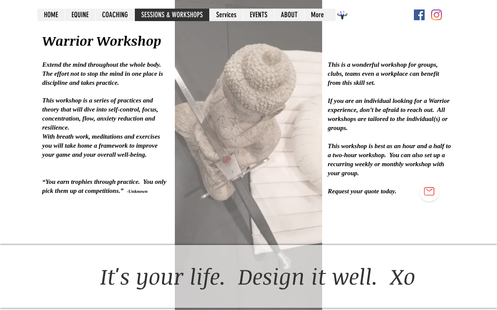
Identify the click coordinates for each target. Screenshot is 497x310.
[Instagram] (436, 14)
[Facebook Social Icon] (419, 14)
